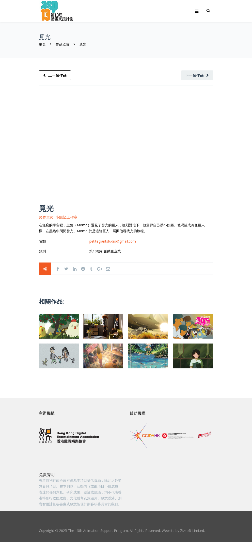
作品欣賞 (62, 44)
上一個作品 (57, 75)
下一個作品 (194, 75)
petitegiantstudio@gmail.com (112, 241)
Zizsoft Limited (192, 530)
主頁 (43, 44)
